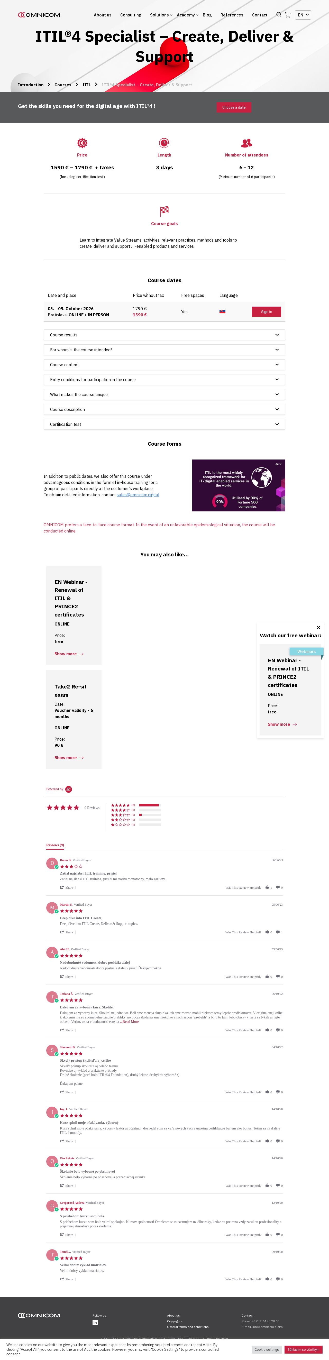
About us (103, 14)
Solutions (159, 14)
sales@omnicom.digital (138, 494)
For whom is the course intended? (81, 349)
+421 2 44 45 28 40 (265, 1321)
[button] (69, 887)
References (232, 14)
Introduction (30, 84)
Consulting (130, 14)
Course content (64, 364)
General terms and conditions (188, 1327)
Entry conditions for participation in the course (93, 379)
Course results (63, 334)
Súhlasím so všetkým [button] (303, 1349)
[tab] (55, 846)
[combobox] (303, 15)
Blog (207, 14)
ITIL (87, 84)
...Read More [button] (129, 1022)
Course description (67, 409)
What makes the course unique (79, 394)
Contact (260, 14)
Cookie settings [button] (267, 1349)
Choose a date (234, 107)
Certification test (65, 424)
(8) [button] (133, 804)
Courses (62, 84)
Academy (186, 14)
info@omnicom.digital (268, 1327)
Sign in (266, 312)
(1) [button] (133, 814)
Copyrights (174, 1321)
